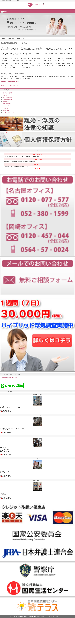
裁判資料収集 (6, 110)
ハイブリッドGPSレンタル (9, 112)
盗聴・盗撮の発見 (7, 103)
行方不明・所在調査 (7, 99)
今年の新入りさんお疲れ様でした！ (10, 377)
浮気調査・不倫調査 (7, 93)
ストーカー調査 (6, 106)
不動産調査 (5, 108)
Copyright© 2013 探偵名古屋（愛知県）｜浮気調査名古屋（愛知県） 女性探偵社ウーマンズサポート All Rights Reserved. (37, 616)
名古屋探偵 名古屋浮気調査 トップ (10, 85)
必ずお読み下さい (37, 168)
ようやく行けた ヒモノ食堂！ (9, 379)
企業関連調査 (6, 101)
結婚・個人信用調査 (7, 97)
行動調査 (5, 95)
